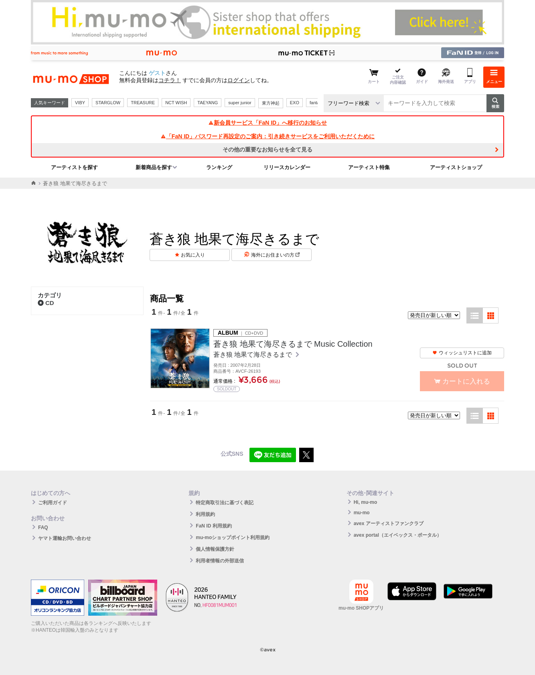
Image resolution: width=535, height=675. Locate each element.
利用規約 (205, 514)
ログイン (238, 80)
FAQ (43, 527)
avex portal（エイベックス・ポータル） (398, 535)
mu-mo (362, 512)
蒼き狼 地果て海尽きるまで (253, 354)
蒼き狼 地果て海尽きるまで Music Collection (293, 344)
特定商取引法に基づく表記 (224, 502)
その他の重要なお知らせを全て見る (267, 149)
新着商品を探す (154, 167)
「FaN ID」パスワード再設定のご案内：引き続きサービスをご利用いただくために (267, 136)
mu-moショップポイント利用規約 (233, 537)
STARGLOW (107, 102)
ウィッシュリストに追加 (462, 353)
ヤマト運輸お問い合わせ (64, 538)
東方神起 (271, 103)
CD (46, 302)
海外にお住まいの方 (275, 255)
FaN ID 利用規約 (213, 526)
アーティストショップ (456, 167)
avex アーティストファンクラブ (389, 523)
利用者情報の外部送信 (220, 561)
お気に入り (193, 255)
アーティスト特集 (369, 167)
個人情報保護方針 (215, 549)
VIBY (80, 102)
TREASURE (143, 102)
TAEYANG (207, 102)
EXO (294, 102)
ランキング (219, 167)
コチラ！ (169, 80)
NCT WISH (176, 102)
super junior (239, 102)
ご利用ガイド (52, 502)
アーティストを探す (74, 167)
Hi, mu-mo (365, 502)
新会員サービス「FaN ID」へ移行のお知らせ (267, 122)
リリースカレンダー (286, 167)
